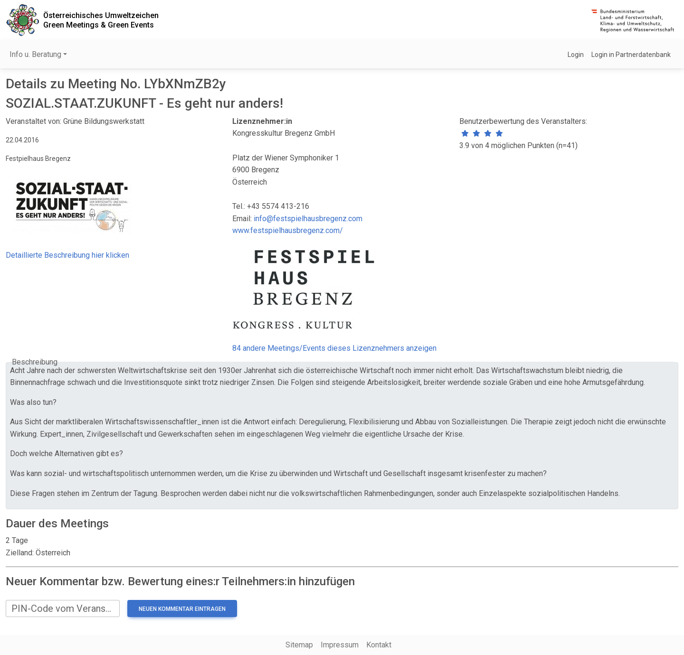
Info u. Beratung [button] (35, 54)
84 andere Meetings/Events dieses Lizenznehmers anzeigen (334, 348)
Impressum (340, 644)
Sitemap (299, 644)
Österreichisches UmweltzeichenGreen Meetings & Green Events (101, 20)
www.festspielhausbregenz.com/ (287, 230)
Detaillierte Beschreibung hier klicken (67, 255)
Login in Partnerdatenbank (631, 54)
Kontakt (378, 644)
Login (576, 54)
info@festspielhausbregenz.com (308, 218)
